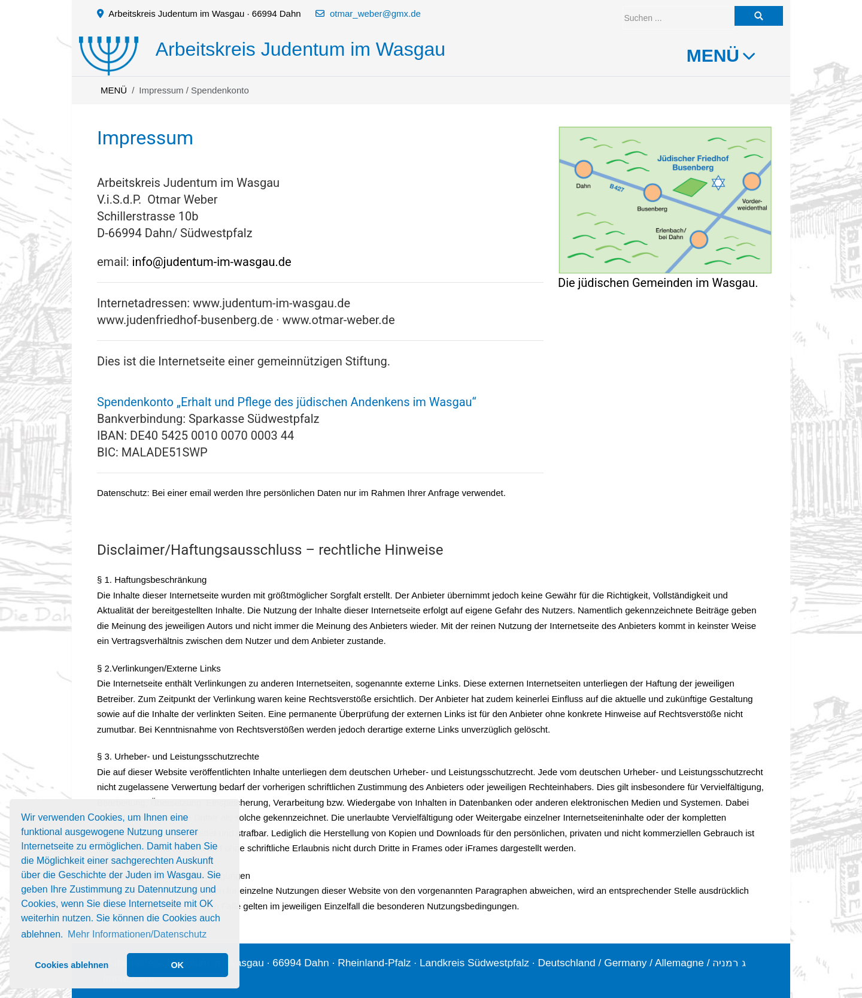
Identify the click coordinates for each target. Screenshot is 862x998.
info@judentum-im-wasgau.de (212, 262)
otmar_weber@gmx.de (375, 13)
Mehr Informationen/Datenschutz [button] (137, 934)
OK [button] (177, 965)
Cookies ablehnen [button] (71, 965)
